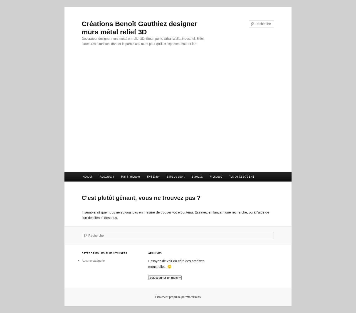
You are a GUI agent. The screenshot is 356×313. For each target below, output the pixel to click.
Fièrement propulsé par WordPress (178, 297)
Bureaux (197, 176)
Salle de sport (175, 176)
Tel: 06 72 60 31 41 (242, 176)
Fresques (216, 176)
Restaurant (107, 176)
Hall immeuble (130, 176)
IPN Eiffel (153, 176)
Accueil (87, 176)
